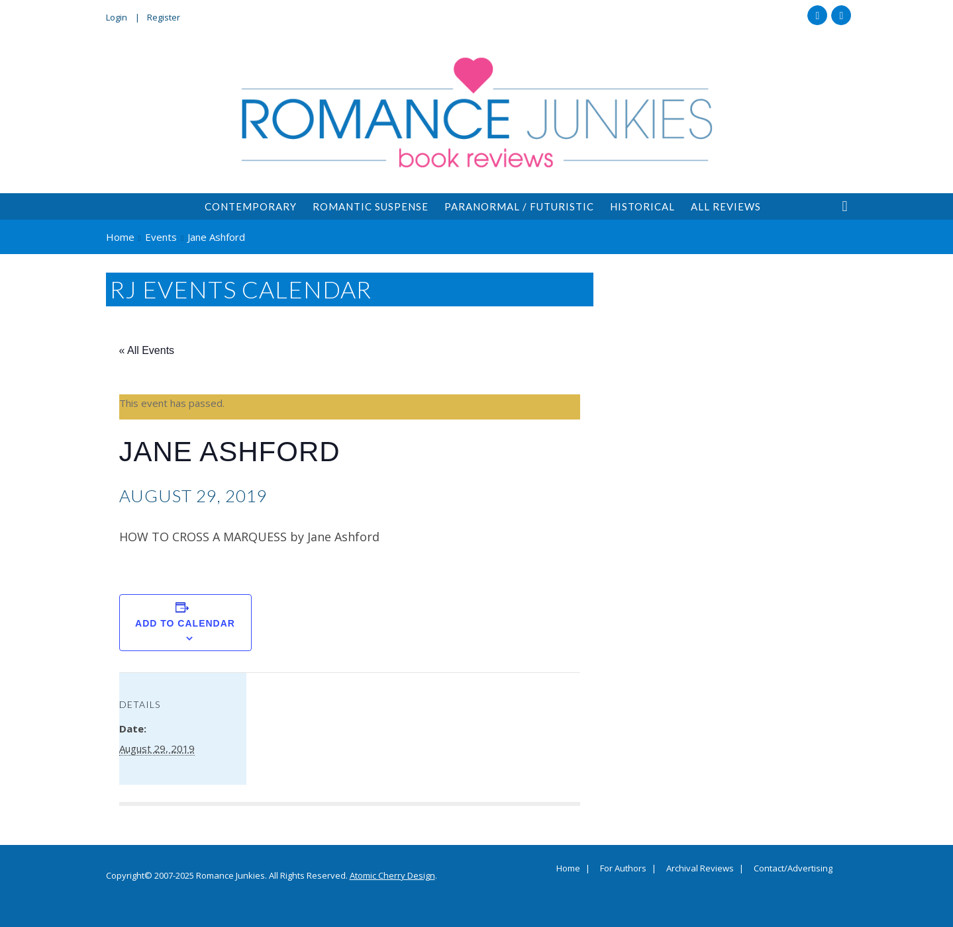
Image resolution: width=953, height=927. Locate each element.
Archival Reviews (700, 868)
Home (568, 868)
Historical (642, 206)
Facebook (817, 15)
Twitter (841, 15)
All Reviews (726, 206)
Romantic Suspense (370, 206)
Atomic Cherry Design (392, 875)
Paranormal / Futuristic (519, 206)
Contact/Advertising (793, 868)
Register (163, 17)
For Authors (623, 868)
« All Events (147, 350)
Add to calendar (185, 623)
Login (116, 17)
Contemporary (251, 206)
